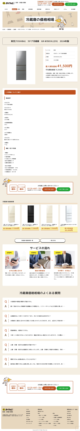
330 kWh (15, 169)
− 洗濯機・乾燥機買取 (57, 417)
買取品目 (14, 9)
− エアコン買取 (56, 419)
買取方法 (48, 9)
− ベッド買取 (40, 419)
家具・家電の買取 (14, 2)
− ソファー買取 (41, 417)
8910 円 (14, 172)
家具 (39, 413)
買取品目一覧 (40, 411)
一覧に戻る (53, 240)
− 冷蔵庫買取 (55, 415)
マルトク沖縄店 (70, 423)
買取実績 (39, 9)
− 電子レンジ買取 (56, 423)
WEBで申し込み (58, 4)
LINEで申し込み (71, 4)
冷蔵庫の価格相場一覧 (27, 240)
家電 (54, 413)
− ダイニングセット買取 (43, 421)
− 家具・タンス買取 (42, 415)
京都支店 (69, 419)
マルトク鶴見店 (70, 421)
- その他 (39, 425)
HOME (6, 9)
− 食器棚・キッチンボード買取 (44, 423)
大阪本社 (69, 411)
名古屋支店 (69, 415)
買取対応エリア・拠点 (72, 409)
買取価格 (30, 9)
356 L (5, 124)
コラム (65, 9)
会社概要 (73, 9)
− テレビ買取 (55, 421)
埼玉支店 (69, 413)
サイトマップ (29, 423)
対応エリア (56, 9)
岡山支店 (69, 417)
